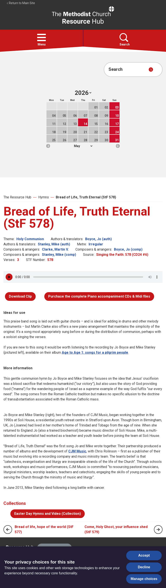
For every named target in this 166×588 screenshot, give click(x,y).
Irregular (96, 244)
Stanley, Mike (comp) (59, 255)
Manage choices (144, 579)
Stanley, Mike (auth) (54, 244)
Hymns (43, 197)
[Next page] (158, 529)
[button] (41, 37)
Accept (144, 555)
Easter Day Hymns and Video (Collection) (47, 514)
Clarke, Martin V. (55, 249)
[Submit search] (151, 69)
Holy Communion (30, 239)
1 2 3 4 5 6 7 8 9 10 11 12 (83, 146)
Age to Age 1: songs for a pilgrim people (95, 352)
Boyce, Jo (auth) (98, 239)
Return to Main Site (20, 3)
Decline (144, 567)
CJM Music (77, 451)
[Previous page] (7, 529)
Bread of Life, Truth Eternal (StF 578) (86, 197)
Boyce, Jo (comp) (128, 249)
